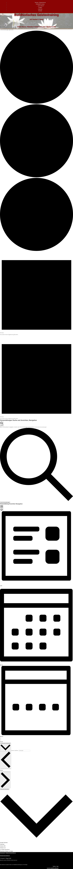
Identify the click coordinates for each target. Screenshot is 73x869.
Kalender (40, 9)
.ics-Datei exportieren (5, 849)
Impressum (2, 852)
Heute (1, 741)
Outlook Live (3, 847)
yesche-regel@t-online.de (52, 868)
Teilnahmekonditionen (5, 855)
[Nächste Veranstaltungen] (0, 740)
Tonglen (40, 7)
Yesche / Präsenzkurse (40, 2)
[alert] (36, 293)
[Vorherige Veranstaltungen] (0, 738)
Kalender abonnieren (5, 789)
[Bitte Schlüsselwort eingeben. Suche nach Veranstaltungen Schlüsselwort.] (41, 427)
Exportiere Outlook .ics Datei (6, 851)
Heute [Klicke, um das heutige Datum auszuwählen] (1, 770)
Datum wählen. (15, 750)
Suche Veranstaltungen (5, 502)
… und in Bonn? (40, 5)
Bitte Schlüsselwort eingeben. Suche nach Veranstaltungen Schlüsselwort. (17, 427)
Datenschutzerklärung (11, 852)
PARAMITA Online (40, 4)
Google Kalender (4, 842)
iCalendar (2, 844)
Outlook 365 (2, 846)
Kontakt (40, 10)
